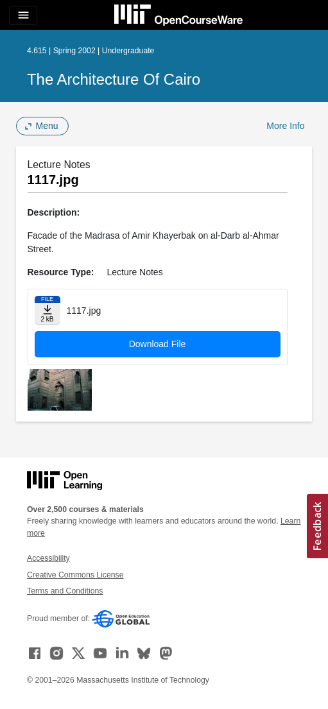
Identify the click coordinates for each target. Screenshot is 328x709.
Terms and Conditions (65, 590)
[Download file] (47, 310)
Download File (157, 344)
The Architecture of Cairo (113, 79)
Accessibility (48, 558)
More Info (285, 126)
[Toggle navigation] (23, 15)
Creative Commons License (75, 574)
